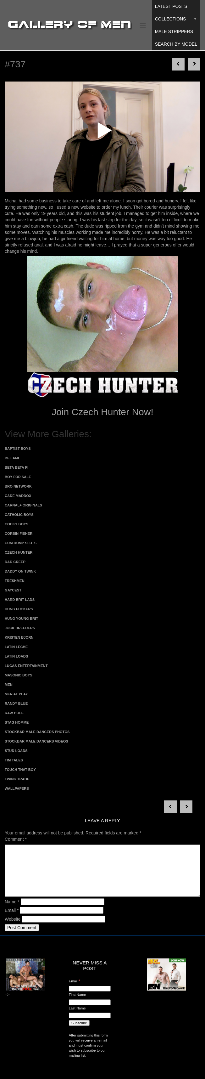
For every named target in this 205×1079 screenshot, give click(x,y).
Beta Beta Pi (16, 467)
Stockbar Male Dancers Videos (36, 741)
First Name (77, 995)
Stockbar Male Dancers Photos (37, 732)
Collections (176, 19)
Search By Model (176, 44)
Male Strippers (174, 31)
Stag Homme (17, 722)
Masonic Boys (18, 675)
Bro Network (18, 486)
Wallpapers (17, 788)
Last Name (77, 1008)
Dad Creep (15, 562)
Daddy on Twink (20, 571)
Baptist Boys (18, 448)
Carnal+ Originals (23, 505)
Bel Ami (12, 458)
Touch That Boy (20, 769)
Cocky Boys (16, 524)
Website (12, 919)
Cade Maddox (18, 496)
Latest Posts (171, 6)
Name (12, 901)
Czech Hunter (18, 552)
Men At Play (16, 694)
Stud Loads (16, 751)
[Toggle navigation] (142, 25)
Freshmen (15, 581)
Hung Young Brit (21, 618)
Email (12, 910)
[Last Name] (90, 1015)
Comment (16, 839)
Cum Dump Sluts (20, 543)
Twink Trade (17, 779)
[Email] (90, 988)
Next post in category (178, 64)
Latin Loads (16, 656)
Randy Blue (16, 703)
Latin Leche (16, 647)
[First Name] (90, 1002)
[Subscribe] (79, 1023)
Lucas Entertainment (26, 666)
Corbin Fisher (18, 533)
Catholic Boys (19, 515)
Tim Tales (14, 760)
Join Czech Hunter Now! (102, 412)
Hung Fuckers (19, 609)
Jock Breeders (20, 628)
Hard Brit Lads (20, 600)
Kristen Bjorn (19, 637)
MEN (9, 684)
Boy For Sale (18, 477)
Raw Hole (14, 713)
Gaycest (13, 590)
